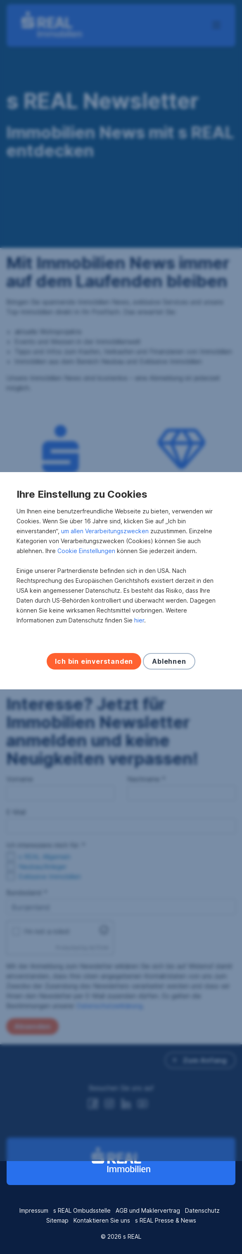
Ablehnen (169, 707)
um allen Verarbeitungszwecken (105, 577)
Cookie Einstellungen (86, 597)
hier (139, 666)
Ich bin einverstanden (94, 707)
